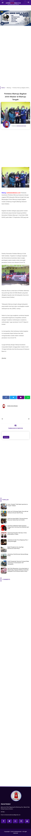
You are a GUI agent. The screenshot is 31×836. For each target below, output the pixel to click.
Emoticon (6, 437)
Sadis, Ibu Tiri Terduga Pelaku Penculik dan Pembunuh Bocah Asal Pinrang (17, 512)
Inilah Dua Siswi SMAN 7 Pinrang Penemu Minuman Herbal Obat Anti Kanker (17, 519)
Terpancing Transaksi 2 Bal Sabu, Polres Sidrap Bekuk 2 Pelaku (17, 533)
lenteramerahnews (12, 406)
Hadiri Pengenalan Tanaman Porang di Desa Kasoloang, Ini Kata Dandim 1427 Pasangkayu (18, 563)
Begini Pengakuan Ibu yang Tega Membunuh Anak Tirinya (15, 547)
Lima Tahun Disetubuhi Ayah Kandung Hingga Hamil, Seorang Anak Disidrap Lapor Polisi (18, 527)
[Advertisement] (15, 41)
